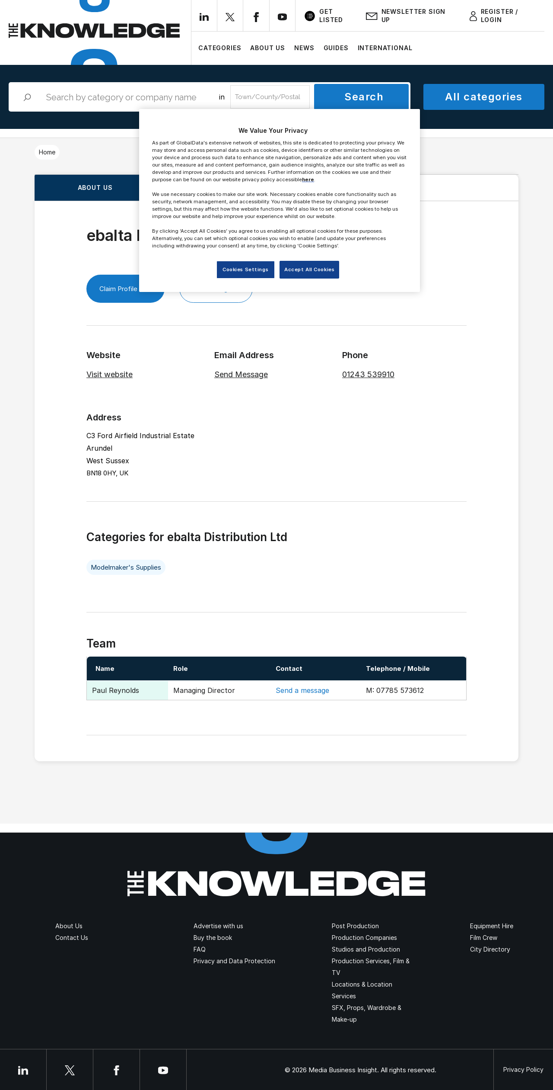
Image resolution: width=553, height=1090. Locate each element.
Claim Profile (125, 289)
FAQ (200, 949)
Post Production (355, 926)
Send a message (302, 690)
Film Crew (483, 937)
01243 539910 (368, 374)
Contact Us (71, 937)
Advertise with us (218, 926)
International (385, 47)
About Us (267, 47)
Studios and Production (366, 949)
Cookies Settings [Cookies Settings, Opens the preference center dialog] (245, 269)
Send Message (241, 374)
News (304, 47)
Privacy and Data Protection (234, 961)
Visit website (109, 374)
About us (95, 187)
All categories (483, 96)
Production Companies (364, 937)
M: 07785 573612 (395, 690)
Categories (219, 47)
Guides (336, 47)
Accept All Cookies (309, 269)
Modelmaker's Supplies (126, 567)
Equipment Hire (491, 926)
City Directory (490, 949)
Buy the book (213, 937)
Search (364, 96)
